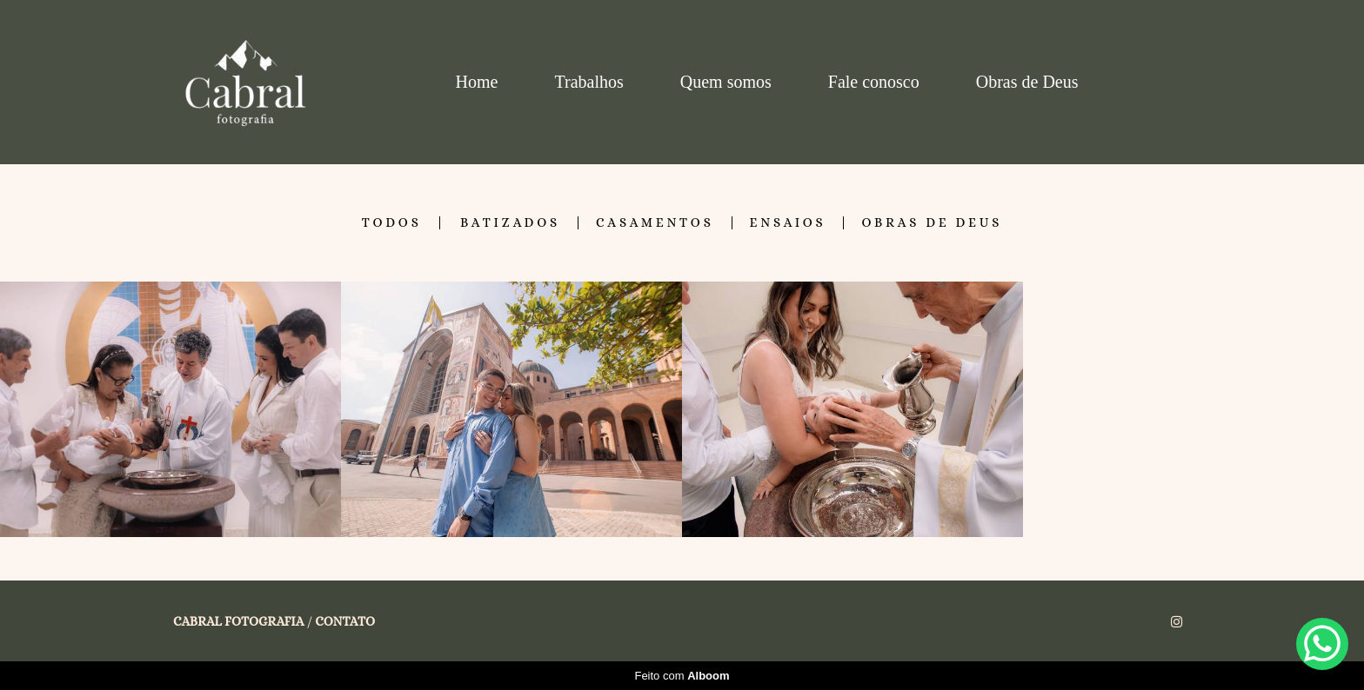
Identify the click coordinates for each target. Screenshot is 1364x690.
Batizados (510, 222)
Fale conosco (873, 81)
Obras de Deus (1027, 81)
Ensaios (788, 222)
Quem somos (726, 81)
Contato (345, 621)
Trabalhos (588, 81)
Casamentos (655, 222)
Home (477, 81)
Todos (392, 222)
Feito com (681, 675)
